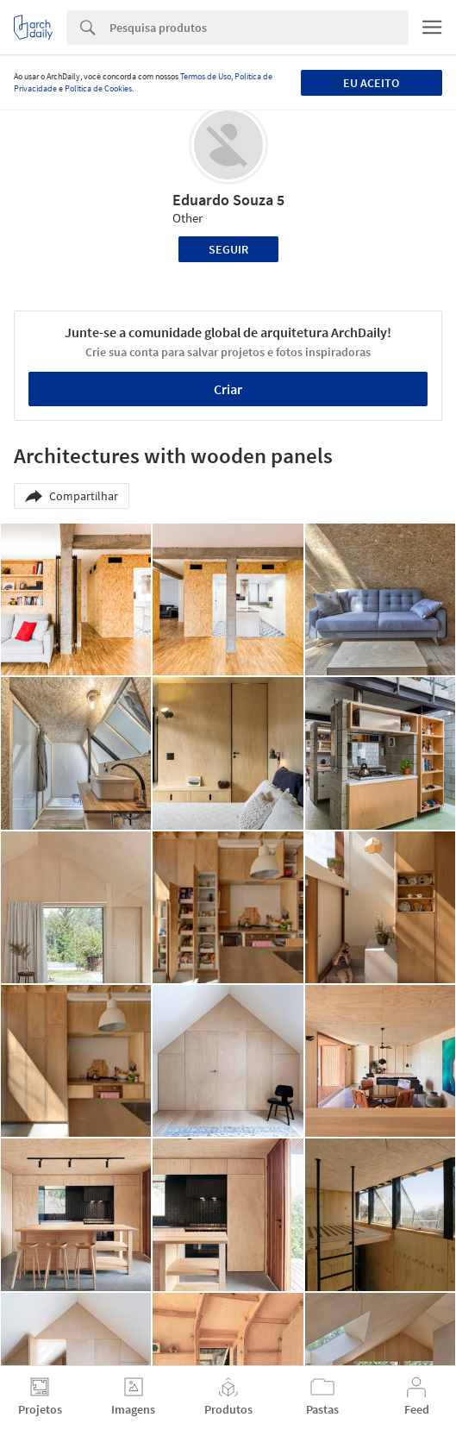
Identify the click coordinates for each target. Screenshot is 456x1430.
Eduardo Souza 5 (228, 200)
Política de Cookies (98, 88)
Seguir (228, 249)
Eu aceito (371, 83)
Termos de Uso (205, 76)
